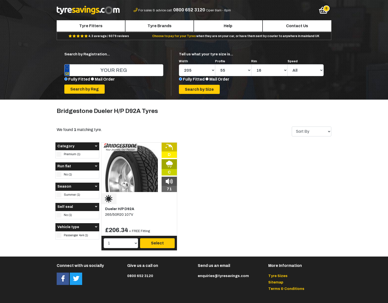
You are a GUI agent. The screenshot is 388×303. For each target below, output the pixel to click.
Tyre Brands (159, 26)
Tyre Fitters (90, 26)
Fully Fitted (79, 79)
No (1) (64, 174)
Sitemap (275, 282)
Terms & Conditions (286, 289)
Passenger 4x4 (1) (72, 235)
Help (228, 26)
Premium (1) (68, 154)
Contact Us (297, 26)
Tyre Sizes (278, 276)
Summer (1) (68, 194)
